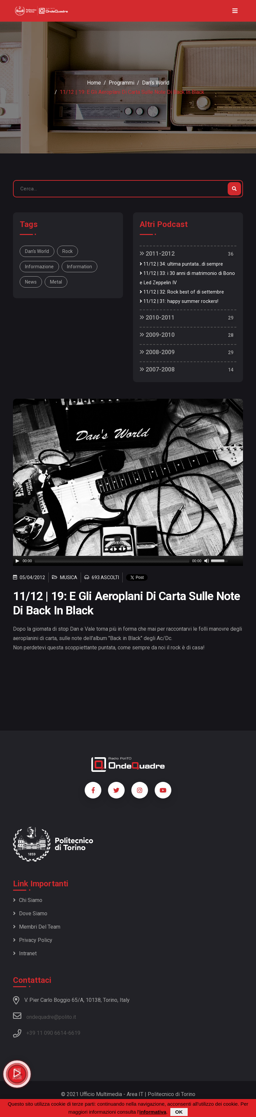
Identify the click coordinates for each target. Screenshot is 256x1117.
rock (67, 251)
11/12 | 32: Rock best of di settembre (182, 292)
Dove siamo (30, 913)
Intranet (25, 953)
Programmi (121, 83)
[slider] (112, 560)
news (31, 282)
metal (56, 282)
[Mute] (206, 560)
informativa (152, 1112)
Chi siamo (27, 900)
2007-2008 (157, 369)
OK (179, 1112)
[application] (128, 561)
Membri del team (36, 927)
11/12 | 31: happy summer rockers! (179, 301)
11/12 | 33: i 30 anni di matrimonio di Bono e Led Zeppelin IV (187, 278)
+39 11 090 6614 (46, 1033)
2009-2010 (157, 334)
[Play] (17, 560)
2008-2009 (157, 351)
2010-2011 (157, 317)
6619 (74, 1033)
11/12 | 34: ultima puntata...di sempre (181, 264)
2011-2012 (157, 253)
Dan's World (155, 83)
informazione (39, 266)
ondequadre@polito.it (44, 1015)
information (79, 266)
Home (94, 83)
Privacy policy (32, 940)
